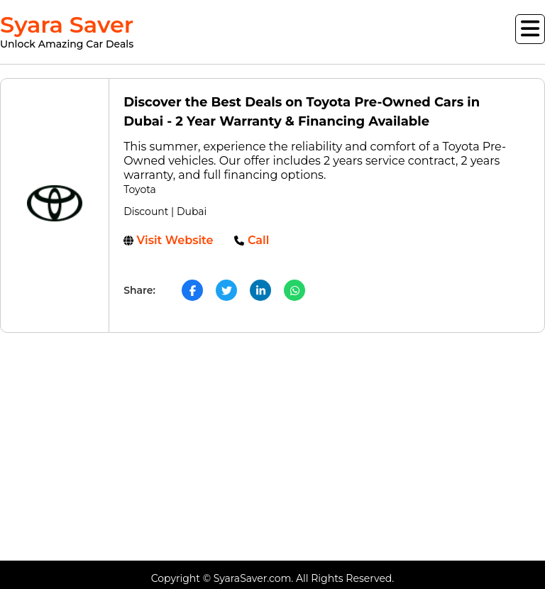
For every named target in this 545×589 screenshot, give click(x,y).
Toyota (139, 189)
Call (251, 240)
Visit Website (168, 240)
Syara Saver (66, 31)
